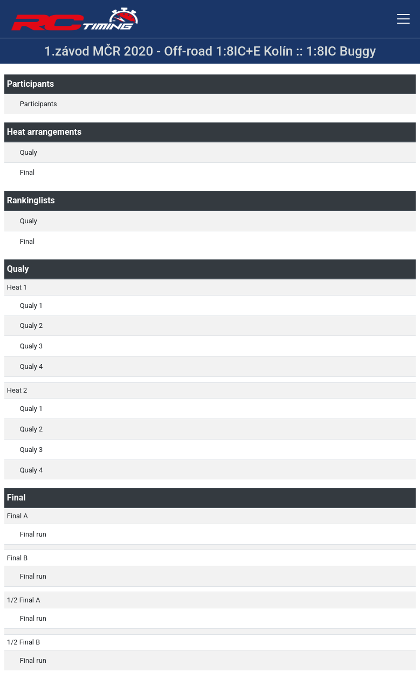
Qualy (28, 152)
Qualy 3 (31, 346)
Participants (38, 104)
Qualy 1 (31, 305)
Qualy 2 (31, 325)
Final (27, 172)
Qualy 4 (31, 366)
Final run (33, 534)
